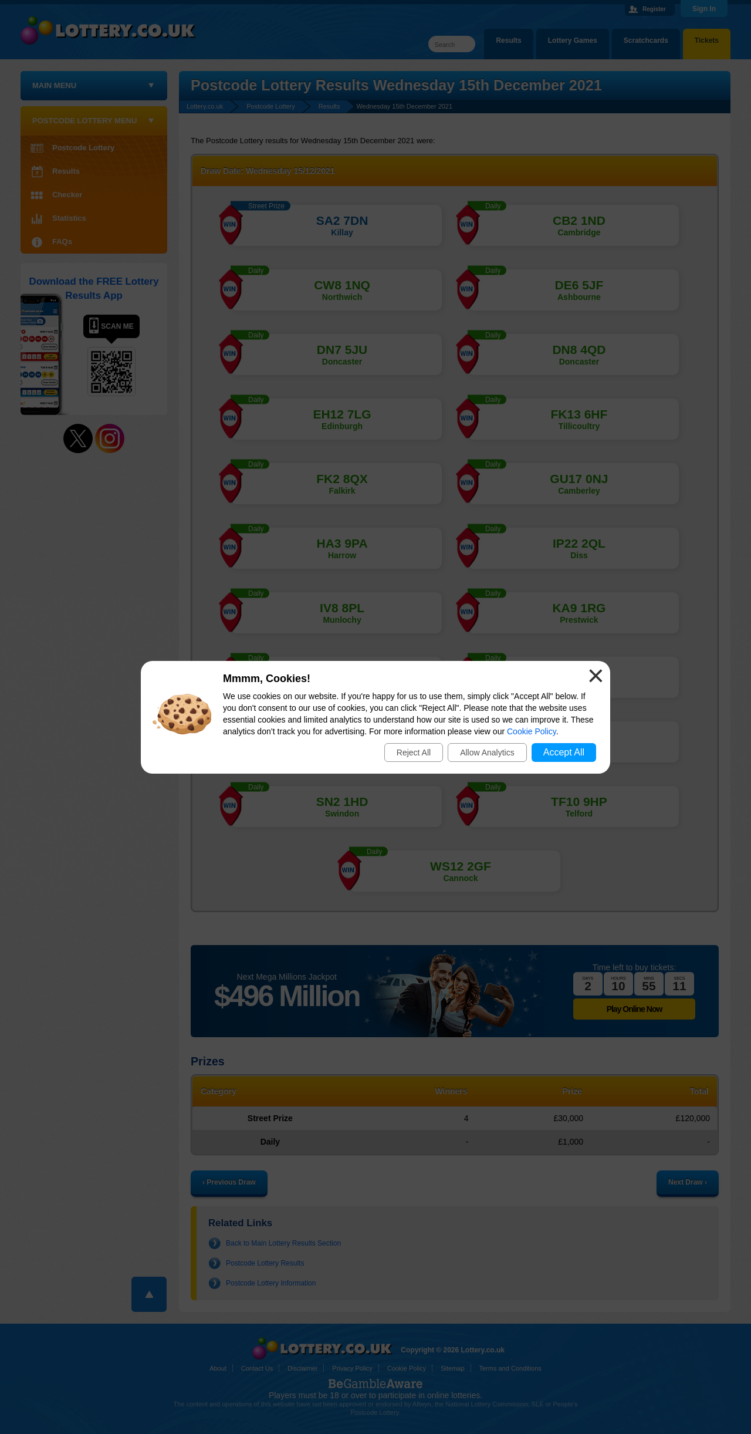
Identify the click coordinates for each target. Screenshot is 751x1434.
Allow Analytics (487, 752)
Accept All (563, 752)
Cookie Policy (531, 731)
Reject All (414, 752)
